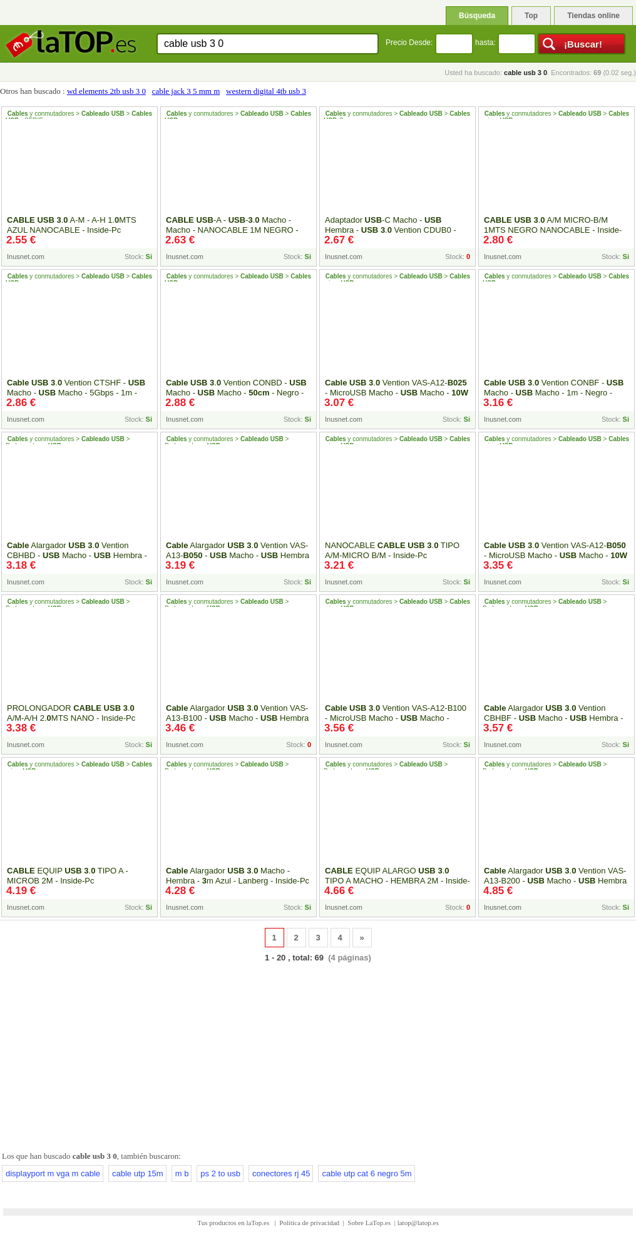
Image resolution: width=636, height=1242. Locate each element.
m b (182, 1173)
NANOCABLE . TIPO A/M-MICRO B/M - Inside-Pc (392, 550)
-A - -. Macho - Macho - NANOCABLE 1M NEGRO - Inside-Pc (232, 230)
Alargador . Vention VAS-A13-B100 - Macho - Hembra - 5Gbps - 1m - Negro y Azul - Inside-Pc (237, 718)
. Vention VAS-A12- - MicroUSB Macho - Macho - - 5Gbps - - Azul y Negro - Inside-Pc (555, 560)
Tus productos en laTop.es (234, 1222)
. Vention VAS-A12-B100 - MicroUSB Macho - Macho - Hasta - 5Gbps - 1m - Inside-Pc (395, 718)
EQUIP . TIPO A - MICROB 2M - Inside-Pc (67, 875)
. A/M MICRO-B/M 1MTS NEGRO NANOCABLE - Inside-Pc (553, 230)
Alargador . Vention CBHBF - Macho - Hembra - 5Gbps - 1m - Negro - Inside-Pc (553, 718)
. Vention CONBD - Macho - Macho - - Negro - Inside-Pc (236, 392)
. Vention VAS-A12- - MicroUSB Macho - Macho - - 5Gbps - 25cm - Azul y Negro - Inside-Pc (396, 397)
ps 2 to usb (220, 1173)
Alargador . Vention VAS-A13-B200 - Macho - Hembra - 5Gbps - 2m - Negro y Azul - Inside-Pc (555, 880)
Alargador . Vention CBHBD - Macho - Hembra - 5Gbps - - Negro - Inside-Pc (77, 555)
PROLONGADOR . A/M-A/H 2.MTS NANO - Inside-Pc (71, 713)
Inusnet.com (25, 256)
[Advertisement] (318, 1054)
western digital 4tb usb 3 (266, 91)
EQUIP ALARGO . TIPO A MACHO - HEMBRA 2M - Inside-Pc (397, 880)
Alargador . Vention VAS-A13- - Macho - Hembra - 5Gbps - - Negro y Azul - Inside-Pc (237, 560)
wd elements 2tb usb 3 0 (106, 91)
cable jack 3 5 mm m (186, 91)
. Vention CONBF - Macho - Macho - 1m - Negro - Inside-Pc (553, 392)
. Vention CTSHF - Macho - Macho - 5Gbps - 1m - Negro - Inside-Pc (76, 392)
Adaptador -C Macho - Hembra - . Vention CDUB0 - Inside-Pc (390, 230)
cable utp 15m (137, 1173)
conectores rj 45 (281, 1173)
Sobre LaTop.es (369, 1222)
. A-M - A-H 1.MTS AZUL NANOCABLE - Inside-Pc (71, 225)
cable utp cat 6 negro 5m (366, 1173)
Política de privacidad (309, 1222)
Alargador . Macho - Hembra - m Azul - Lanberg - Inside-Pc (237, 875)
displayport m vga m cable (53, 1173)
